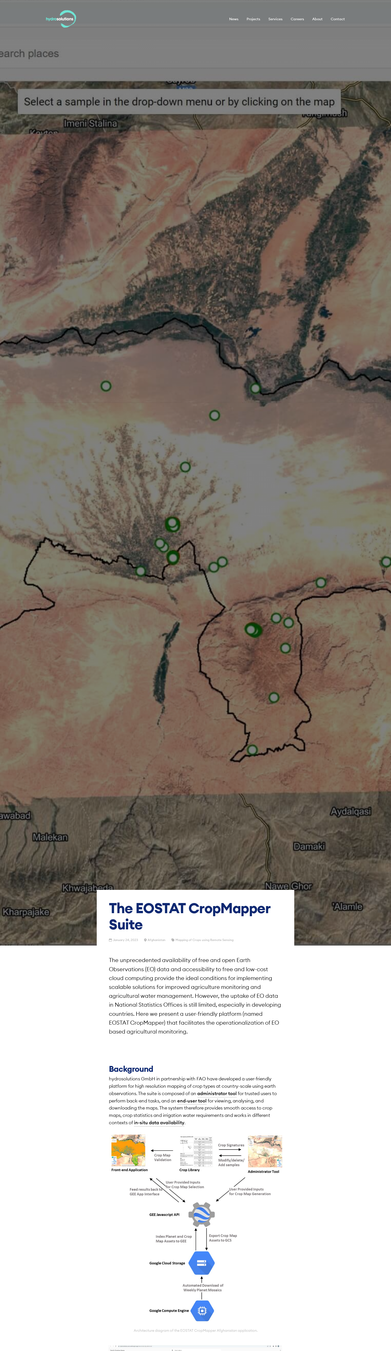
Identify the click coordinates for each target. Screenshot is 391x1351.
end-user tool (192, 1101)
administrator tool (217, 1093)
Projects (253, 19)
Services (275, 19)
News (234, 19)
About (317, 19)
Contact (338, 19)
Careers (297, 19)
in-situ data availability (159, 1122)
